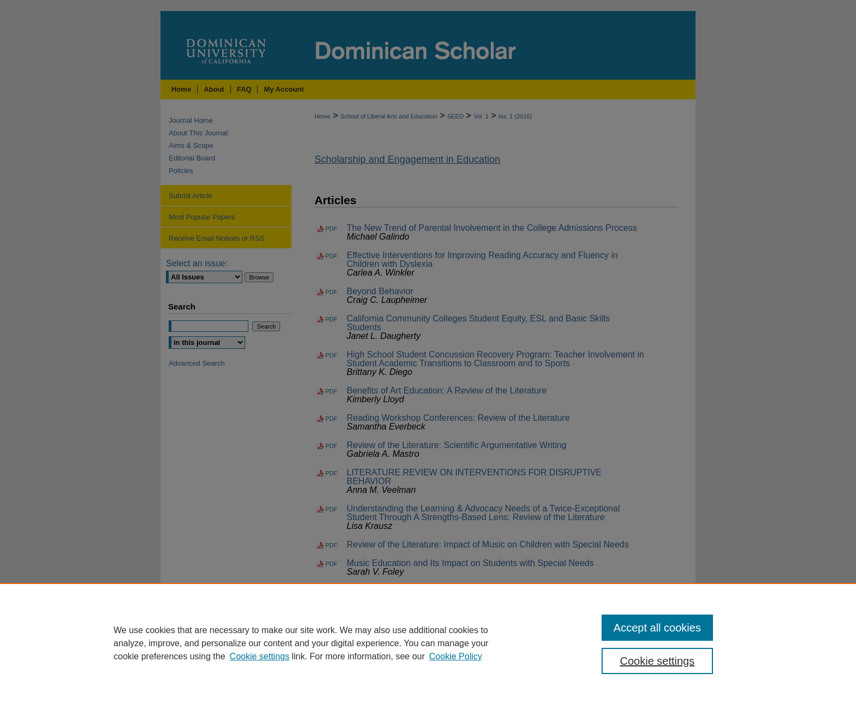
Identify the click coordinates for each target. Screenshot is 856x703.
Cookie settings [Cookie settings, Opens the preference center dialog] (657, 661)
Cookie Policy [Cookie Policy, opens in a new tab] (455, 656)
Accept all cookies (657, 628)
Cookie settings (259, 656)
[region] (428, 643)
